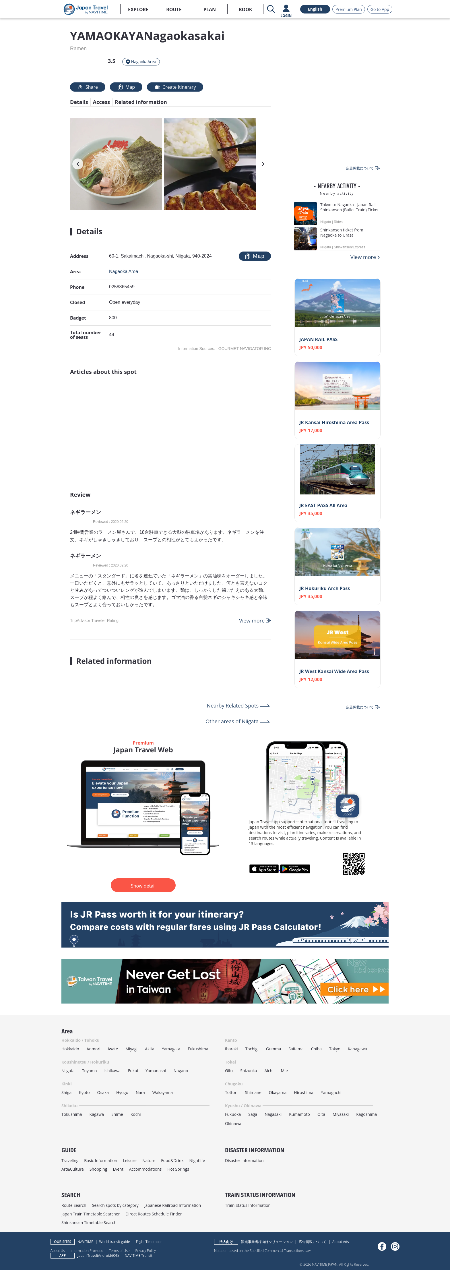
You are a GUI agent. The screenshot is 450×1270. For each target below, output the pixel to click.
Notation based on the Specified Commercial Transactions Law (262, 1250)
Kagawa (97, 1114)
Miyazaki (341, 1114)
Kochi (136, 1114)
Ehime (117, 1114)
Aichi (269, 1070)
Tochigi (252, 1048)
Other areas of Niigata (232, 721)
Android (104, 1255)
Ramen (78, 48)
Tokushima (71, 1114)
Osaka (103, 1092)
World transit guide (114, 1241)
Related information (141, 101)
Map (126, 87)
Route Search (73, 1205)
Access (101, 101)
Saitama (296, 1048)
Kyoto (84, 1092)
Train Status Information (248, 1205)
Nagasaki (273, 1114)
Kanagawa (357, 1048)
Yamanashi (156, 1070)
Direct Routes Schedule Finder (153, 1214)
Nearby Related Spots (233, 705)
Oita (321, 1114)
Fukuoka (233, 1114)
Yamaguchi (331, 1092)
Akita (149, 1048)
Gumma (273, 1048)
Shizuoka (248, 1070)
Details (79, 101)
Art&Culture (72, 1169)
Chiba (316, 1048)
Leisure (130, 1160)
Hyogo (122, 1092)
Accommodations (145, 1169)
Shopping (98, 1169)
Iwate (113, 1048)
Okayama (278, 1092)
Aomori (93, 1048)
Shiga (66, 1092)
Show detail (143, 886)
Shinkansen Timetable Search (89, 1222)
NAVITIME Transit (138, 1255)
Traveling (69, 1160)
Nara (140, 1092)
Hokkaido (70, 1048)
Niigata (68, 1070)
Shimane (253, 1092)
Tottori (231, 1092)
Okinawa (233, 1123)
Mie (284, 1070)
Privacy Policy (145, 1250)
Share (87, 87)
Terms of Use (119, 1250)
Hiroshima (303, 1092)
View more (252, 620)
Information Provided (87, 1250)
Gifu (229, 1070)
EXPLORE (138, 9)
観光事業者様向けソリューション (267, 1241)
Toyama (89, 1070)
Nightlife (197, 1160)
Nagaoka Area (123, 271)
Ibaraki (231, 1048)
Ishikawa (112, 1070)
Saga (252, 1114)
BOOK (245, 9)
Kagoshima (366, 1114)
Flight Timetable (149, 1241)
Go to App (380, 9)
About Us (58, 1250)
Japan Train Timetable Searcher (90, 1214)
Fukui (133, 1070)
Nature (148, 1160)
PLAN (209, 9)
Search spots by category (115, 1205)
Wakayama (162, 1092)
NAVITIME (85, 1241)
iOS (115, 1255)
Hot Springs (178, 1169)
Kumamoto (299, 1114)
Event (118, 1169)
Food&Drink (172, 1160)
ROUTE (174, 9)
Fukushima (198, 1048)
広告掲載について (312, 1241)
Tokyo (334, 1048)
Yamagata (171, 1048)
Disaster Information (244, 1160)
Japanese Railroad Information (172, 1205)
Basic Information (100, 1160)
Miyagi (131, 1048)
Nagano (181, 1070)
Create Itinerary (175, 87)
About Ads (340, 1241)
